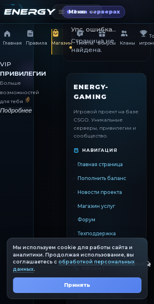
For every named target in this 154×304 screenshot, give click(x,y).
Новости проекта (100, 192)
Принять (77, 284)
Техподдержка (97, 233)
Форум (86, 219)
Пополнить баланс (102, 178)
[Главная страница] (30, 12)
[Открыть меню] (77, 12)
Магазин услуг (96, 206)
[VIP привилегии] (16, 87)
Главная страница (100, 164)
